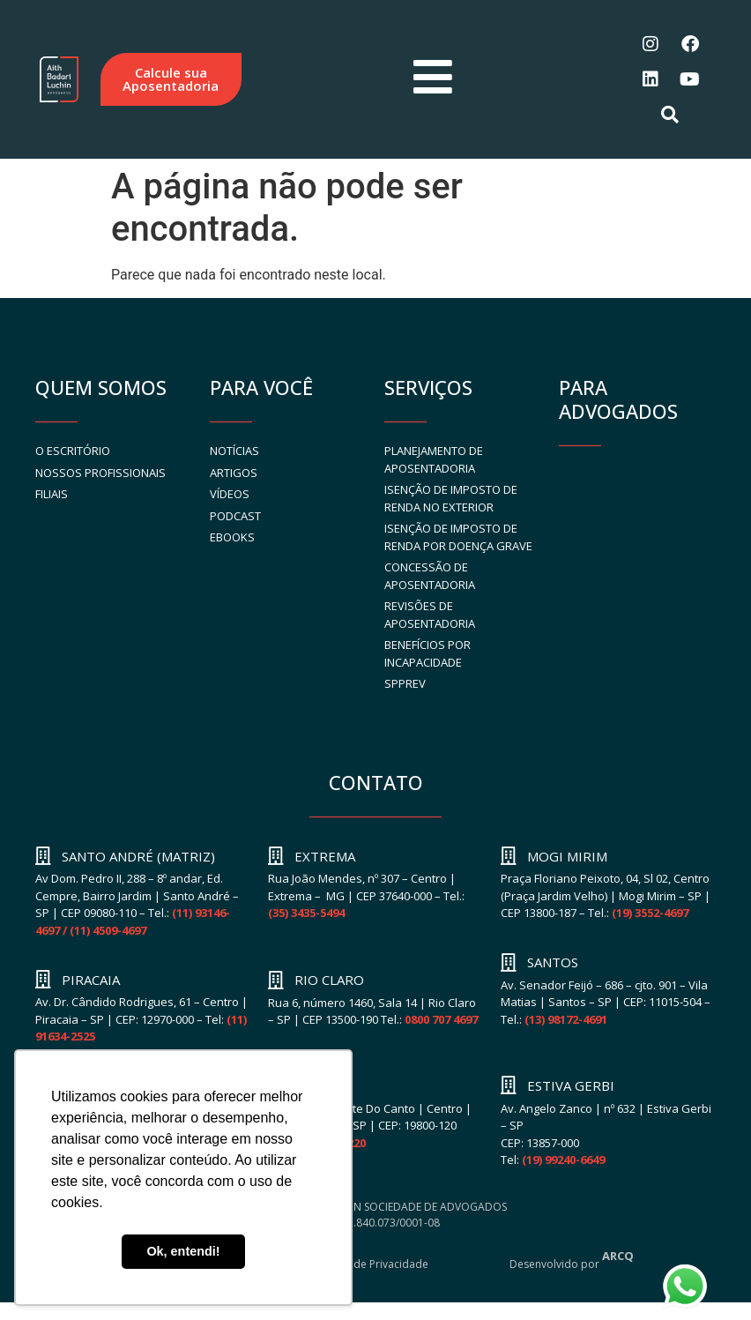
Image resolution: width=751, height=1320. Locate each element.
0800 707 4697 (441, 1019)
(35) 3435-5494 (306, 913)
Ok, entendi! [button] (182, 1251)
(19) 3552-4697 (650, 913)
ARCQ (618, 1256)
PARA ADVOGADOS (618, 399)
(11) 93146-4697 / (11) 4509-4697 (132, 921)
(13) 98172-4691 (565, 1019)
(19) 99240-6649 (563, 1159)
